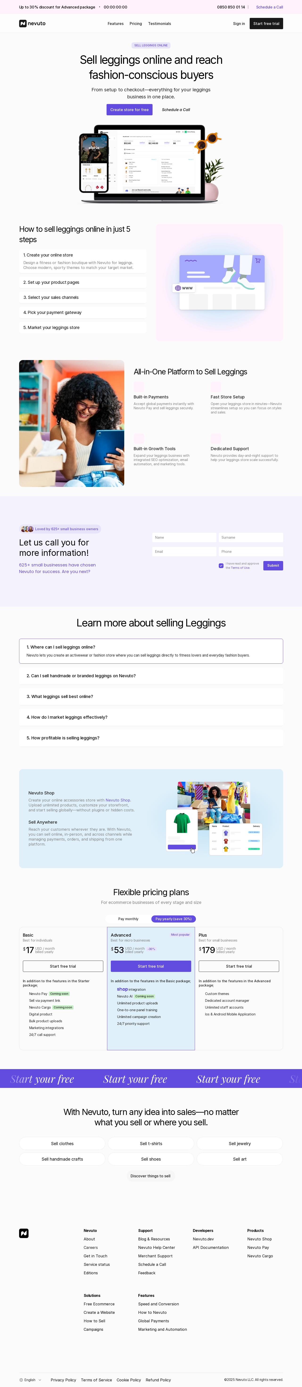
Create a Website (99, 1312)
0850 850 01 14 (231, 7)
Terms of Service (96, 1380)
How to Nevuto (152, 1312)
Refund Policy (158, 1380)
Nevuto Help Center (156, 1247)
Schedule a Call (152, 1264)
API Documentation (211, 1247)
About (89, 1239)
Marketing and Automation (162, 1329)
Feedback (146, 1273)
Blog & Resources (154, 1239)
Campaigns (93, 1329)
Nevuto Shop (118, 800)
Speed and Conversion (158, 1304)
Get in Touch (95, 1256)
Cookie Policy (129, 1380)
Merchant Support (155, 1256)
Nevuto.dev (203, 1239)
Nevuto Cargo (260, 1256)
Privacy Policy (63, 1380)
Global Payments (153, 1321)
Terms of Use (240, 567)
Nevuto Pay (258, 1247)
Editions (91, 1273)
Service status (97, 1264)
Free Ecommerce (99, 1304)
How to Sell (94, 1321)
